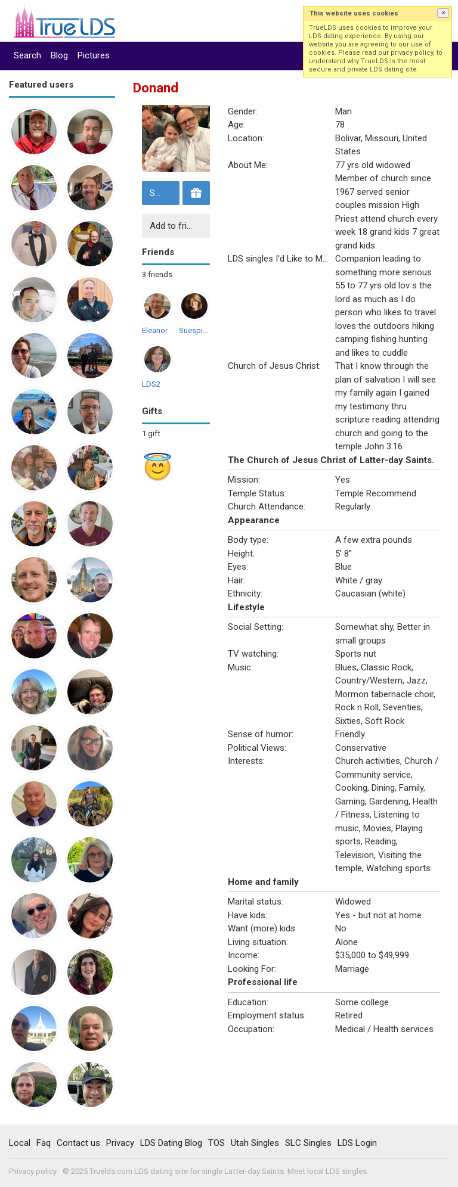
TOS (216, 1143)
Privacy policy (33, 1171)
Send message (163, 193)
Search (27, 55)
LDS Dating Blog (171, 1143)
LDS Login (357, 1143)
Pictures (94, 55)
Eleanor (155, 330)
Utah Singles (255, 1143)
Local (19, 1143)
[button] (443, 13)
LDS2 (151, 384)
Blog (59, 55)
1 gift (151, 433)
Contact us (78, 1143)
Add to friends (178, 225)
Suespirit (194, 330)
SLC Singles (308, 1143)
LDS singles (346, 1171)
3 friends (157, 274)
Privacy (120, 1143)
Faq (43, 1143)
